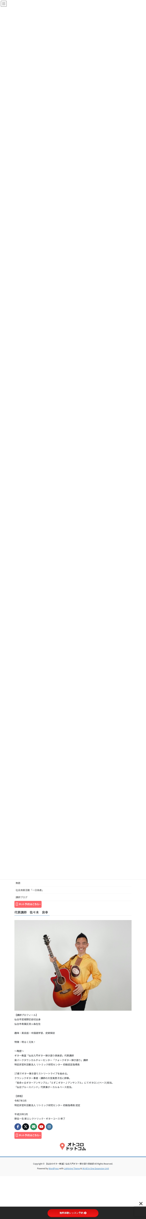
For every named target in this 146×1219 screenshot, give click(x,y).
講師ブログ (22, 897)
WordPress (54, 1168)
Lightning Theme (72, 1168)
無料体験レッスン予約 (73, 1212)
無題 (18, 883)
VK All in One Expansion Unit (95, 1168)
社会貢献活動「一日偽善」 (30, 890)
